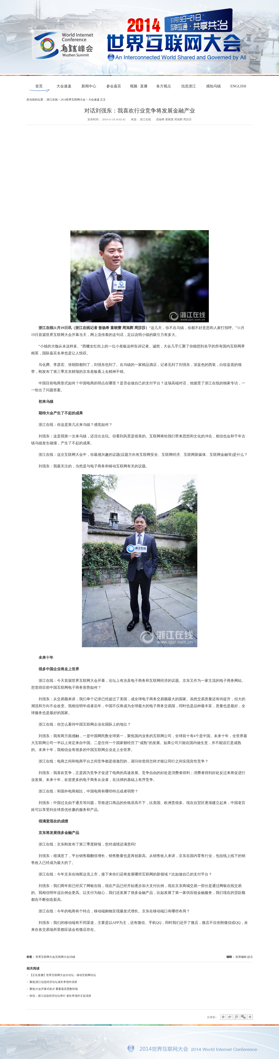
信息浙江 (188, 86)
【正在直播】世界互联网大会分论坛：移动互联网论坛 (63, 975)
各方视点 (163, 86)
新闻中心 (88, 86)
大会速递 (64, 86)
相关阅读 (33, 968)
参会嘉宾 (113, 86)
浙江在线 (52, 99)
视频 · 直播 (138, 86)
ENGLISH (238, 86)
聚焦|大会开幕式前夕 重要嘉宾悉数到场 (54, 989)
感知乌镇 (213, 86)
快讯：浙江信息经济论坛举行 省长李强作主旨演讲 (60, 995)
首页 (39, 86)
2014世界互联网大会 (72, 99)
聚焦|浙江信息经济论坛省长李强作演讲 (53, 982)
